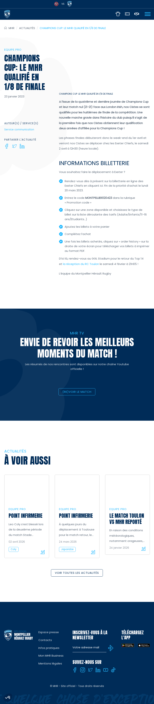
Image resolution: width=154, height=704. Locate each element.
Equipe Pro (13, 50)
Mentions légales (50, 663)
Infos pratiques (48, 648)
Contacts (45, 640)
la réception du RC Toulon (81, 264)
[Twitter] (14, 146)
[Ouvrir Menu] (148, 14)
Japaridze (67, 549)
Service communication (19, 129)
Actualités (27, 28)
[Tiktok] (113, 669)
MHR (11, 28)
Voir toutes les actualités (77, 573)
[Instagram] (82, 669)
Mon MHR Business (51, 656)
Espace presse (48, 632)
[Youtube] (105, 669)
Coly (13, 549)
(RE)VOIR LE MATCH (76, 392)
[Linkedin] (22, 146)
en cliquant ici (93, 186)
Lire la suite (42, 552)
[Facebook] (6, 146)
